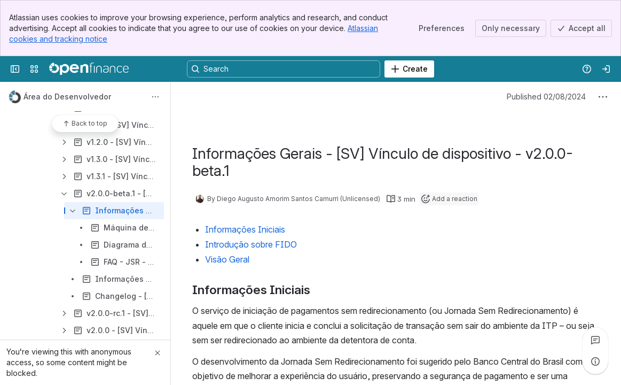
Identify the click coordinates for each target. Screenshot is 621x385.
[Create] (409, 69)
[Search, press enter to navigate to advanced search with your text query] (283, 69)
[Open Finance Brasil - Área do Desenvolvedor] (89, 69)
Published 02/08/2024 (546, 96)
